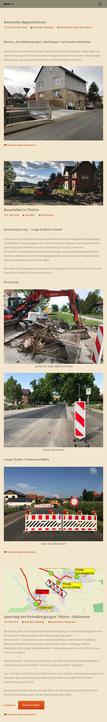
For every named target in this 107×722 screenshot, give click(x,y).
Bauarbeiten (65, 27)
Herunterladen (31, 705)
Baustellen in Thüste (21, 209)
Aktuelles (38, 27)
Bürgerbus (70, 621)
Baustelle (78, 27)
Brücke (88, 27)
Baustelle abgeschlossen (25, 22)
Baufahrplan (10, 705)
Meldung (48, 27)
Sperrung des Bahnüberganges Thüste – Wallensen (47, 616)
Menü (7, 4)
